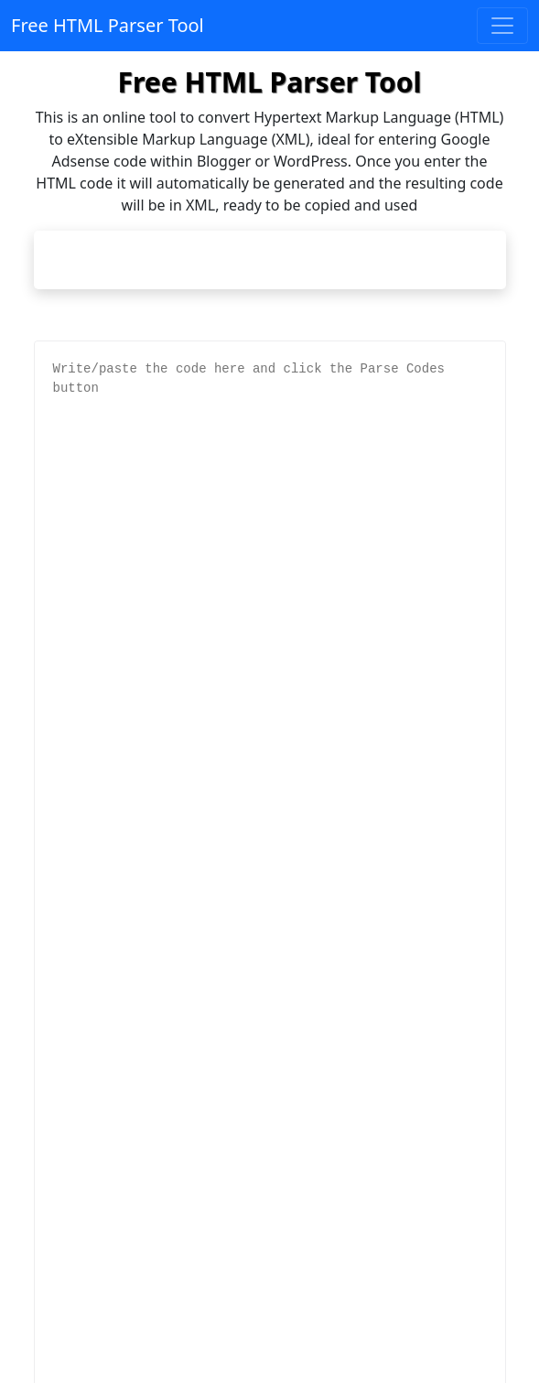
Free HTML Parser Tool (107, 25)
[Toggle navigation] (502, 25)
